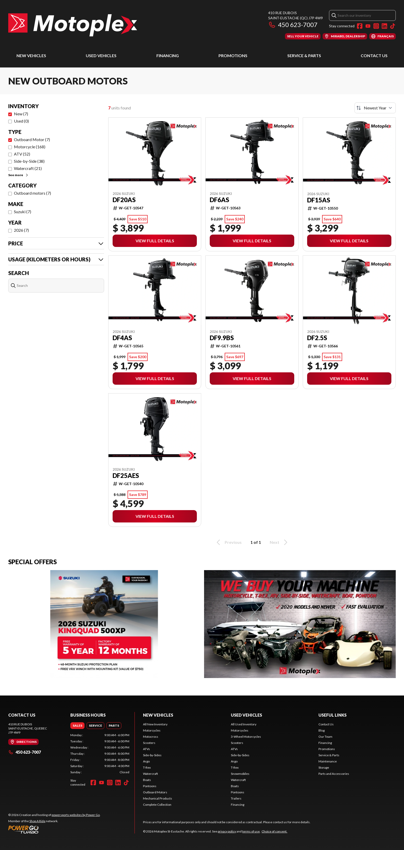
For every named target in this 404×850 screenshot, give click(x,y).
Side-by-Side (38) (29, 161)
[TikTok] (393, 26)
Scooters (149, 743)
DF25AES (126, 475)
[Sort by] (375, 107)
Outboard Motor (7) (32, 139)
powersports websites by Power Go (76, 815)
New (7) (21, 113)
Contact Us (374, 55)
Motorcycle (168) (29, 146)
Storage (323, 767)
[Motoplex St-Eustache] (72, 24)
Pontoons (149, 786)
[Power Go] (54, 829)
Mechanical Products (157, 798)
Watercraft (150, 774)
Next (279, 542)
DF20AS (124, 199)
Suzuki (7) (22, 211)
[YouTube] (368, 26)
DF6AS (219, 199)
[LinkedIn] (384, 26)
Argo (146, 761)
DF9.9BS (222, 337)
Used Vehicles (101, 55)
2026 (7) (21, 230)
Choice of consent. (274, 831)
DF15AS (318, 200)
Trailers (236, 798)
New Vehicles (31, 55)
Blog (321, 730)
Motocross (150, 737)
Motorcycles (152, 730)
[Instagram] (376, 26)
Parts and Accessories (333, 774)
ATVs (146, 749)
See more (18, 175)
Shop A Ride (37, 821)
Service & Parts (304, 55)
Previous (228, 542)
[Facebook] (360, 26)
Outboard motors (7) (32, 193)
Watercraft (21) (28, 168)
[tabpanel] (99, 753)
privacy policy (227, 831)
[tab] (77, 725)
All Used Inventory (243, 724)
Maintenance (327, 761)
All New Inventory (155, 724)
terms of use (251, 831)
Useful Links (332, 714)
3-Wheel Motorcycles (246, 737)
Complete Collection (157, 804)
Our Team (325, 737)
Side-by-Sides (152, 755)
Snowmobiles (240, 774)
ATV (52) (22, 153)
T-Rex (147, 767)
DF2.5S (317, 337)
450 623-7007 (292, 24)
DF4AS (122, 337)
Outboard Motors (155, 792)
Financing (167, 55)
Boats (147, 780)
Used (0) (21, 120)
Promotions (232, 55)
